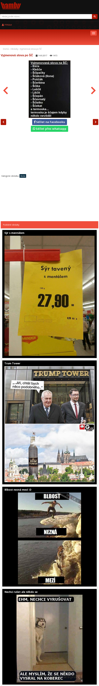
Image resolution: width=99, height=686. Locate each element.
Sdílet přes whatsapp (49, 111)
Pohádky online (19, 673)
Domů (6, 30)
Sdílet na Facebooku (49, 104)
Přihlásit (62, 4)
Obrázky (14, 30)
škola (22, 157)
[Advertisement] (49, 136)
